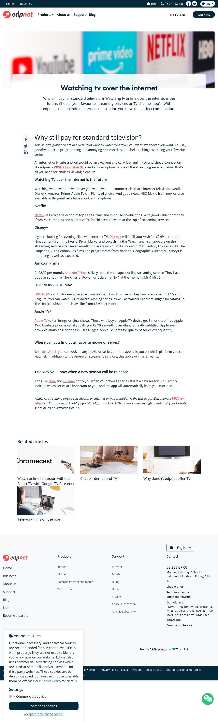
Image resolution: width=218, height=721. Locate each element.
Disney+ (115, 236)
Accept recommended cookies (44, 714)
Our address (175, 602)
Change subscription (124, 611)
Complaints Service (179, 625)
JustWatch (49, 351)
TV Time (69, 381)
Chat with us (175, 586)
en (206, 4)
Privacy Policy (109, 670)
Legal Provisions (131, 670)
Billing (115, 582)
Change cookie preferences (183, 670)
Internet (117, 567)
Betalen (117, 589)
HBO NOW (42, 294)
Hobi (52, 381)
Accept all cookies (44, 706)
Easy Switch (89, 670)
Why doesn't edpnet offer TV (167, 478)
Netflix (39, 215)
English (179, 547)
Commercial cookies (31, 696)
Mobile (116, 574)
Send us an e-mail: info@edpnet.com (179, 594)
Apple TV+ (42, 320)
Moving (116, 597)
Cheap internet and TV (98, 478)
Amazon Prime (76, 272)
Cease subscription (124, 604)
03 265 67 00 (177, 567)
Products (44, 14)
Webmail (204, 14)
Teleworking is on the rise (38, 519)
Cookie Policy (153, 670)
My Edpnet (177, 14)
